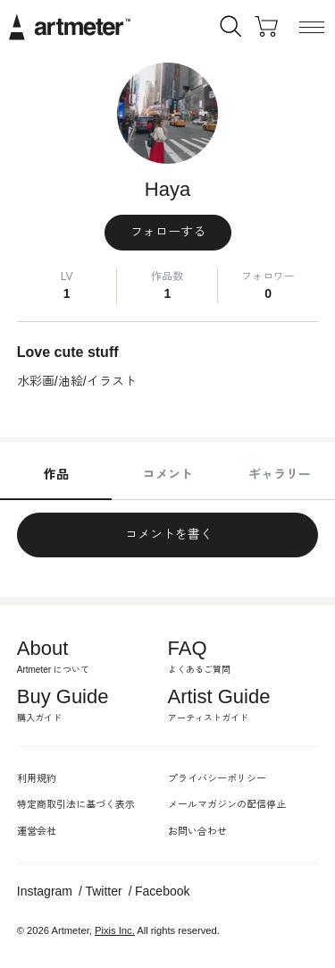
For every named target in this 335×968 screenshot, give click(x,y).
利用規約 (36, 778)
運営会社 (36, 831)
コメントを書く (168, 534)
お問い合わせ (197, 831)
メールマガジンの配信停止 (227, 804)
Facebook (162, 891)
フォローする (167, 232)
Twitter (103, 891)
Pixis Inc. (115, 930)
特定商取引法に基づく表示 (76, 804)
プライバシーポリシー (217, 778)
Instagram (44, 891)
